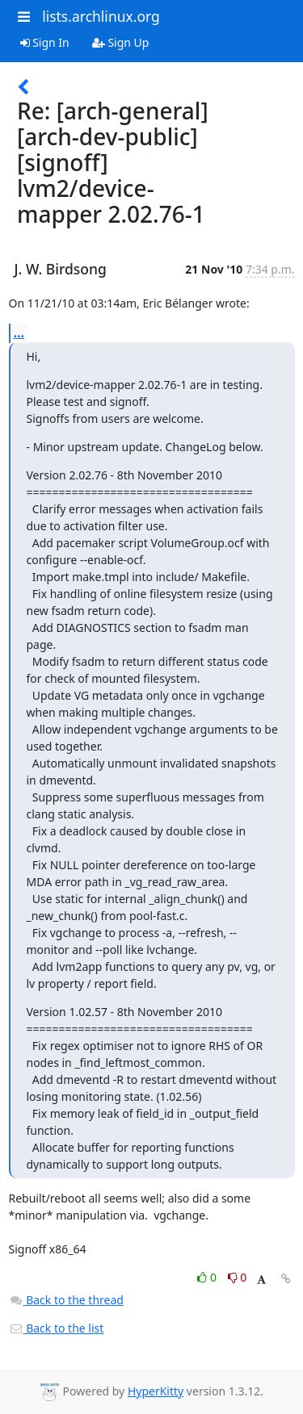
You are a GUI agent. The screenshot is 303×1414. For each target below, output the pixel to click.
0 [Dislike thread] (237, 1277)
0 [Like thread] (208, 1277)
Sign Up (120, 42)
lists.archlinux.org (101, 16)
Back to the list (56, 1328)
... (19, 332)
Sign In (44, 42)
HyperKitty (155, 1391)
